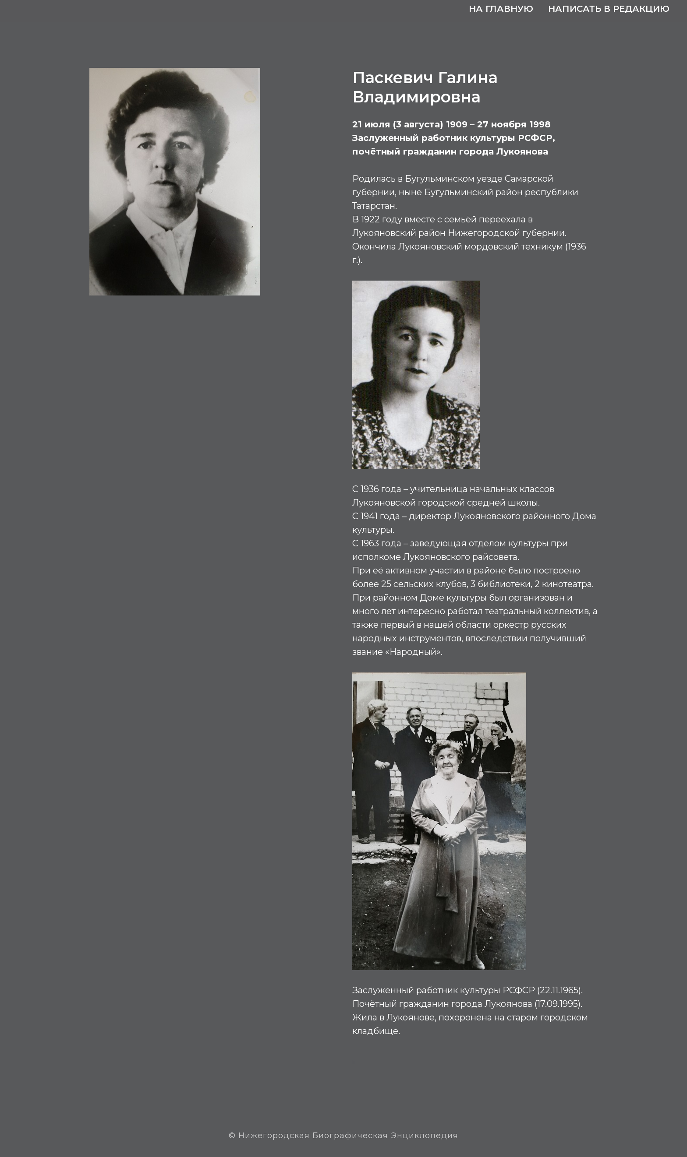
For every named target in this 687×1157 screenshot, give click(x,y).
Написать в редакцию (608, 9)
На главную (501, 9)
